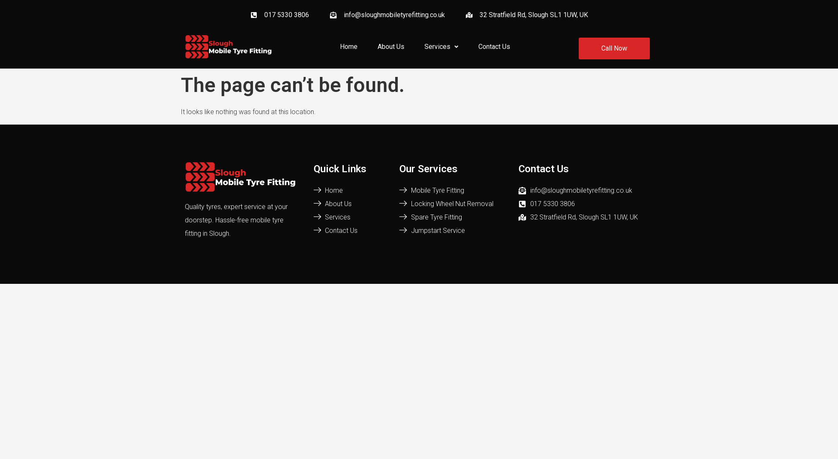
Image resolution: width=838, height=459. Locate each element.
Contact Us (494, 47)
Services (441, 47)
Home (349, 47)
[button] (441, 46)
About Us (391, 47)
